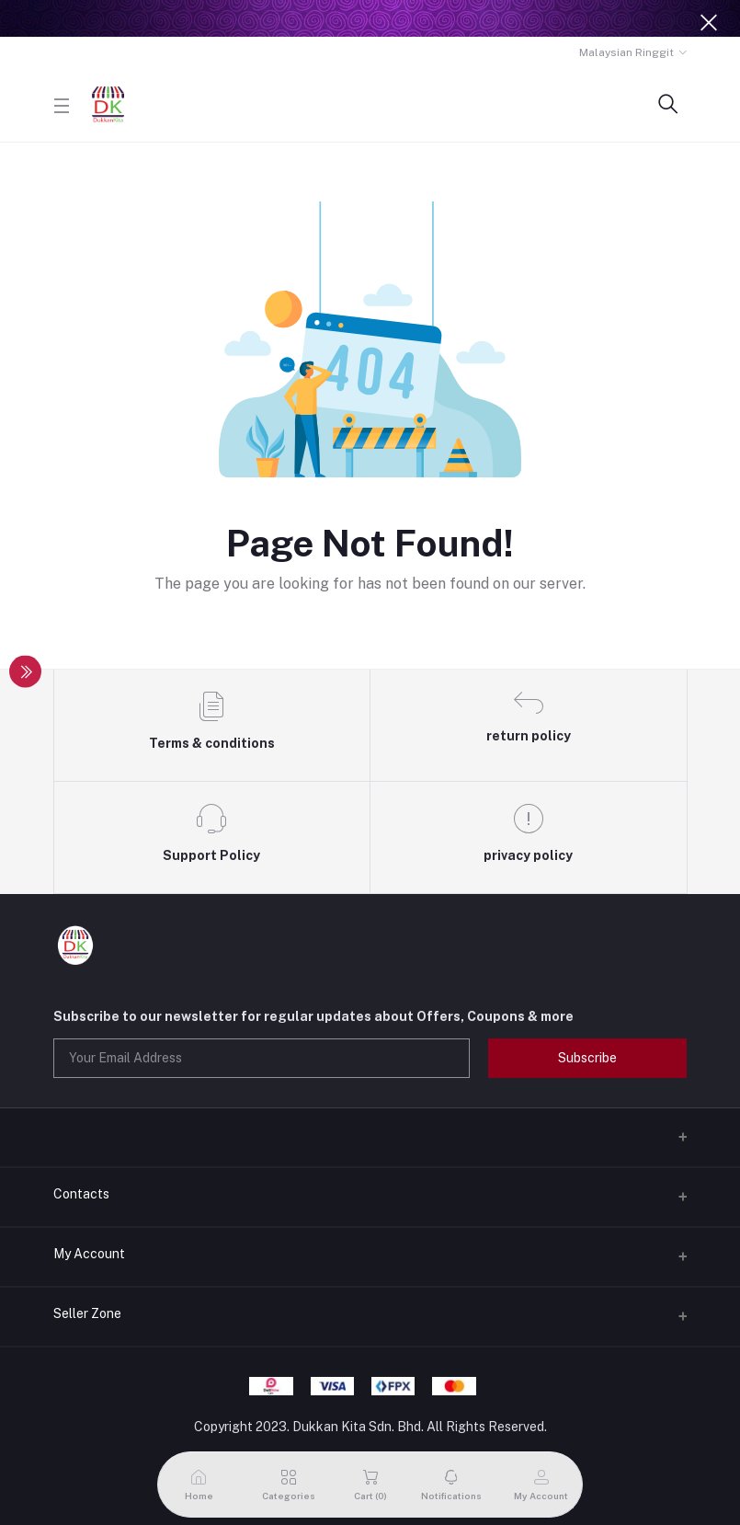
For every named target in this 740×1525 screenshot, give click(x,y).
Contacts (81, 1194)
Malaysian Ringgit (626, 52)
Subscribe (587, 1057)
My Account (89, 1253)
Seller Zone (87, 1313)
